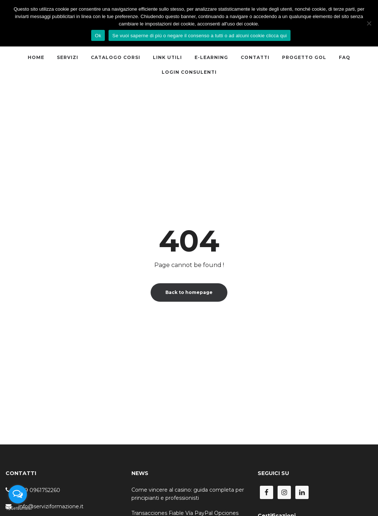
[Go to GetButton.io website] (18, 508)
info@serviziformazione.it (50, 506)
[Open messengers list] (17, 494)
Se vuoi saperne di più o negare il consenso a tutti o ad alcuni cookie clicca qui (199, 35)
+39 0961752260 (39, 490)
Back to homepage (189, 292)
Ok (98, 35)
